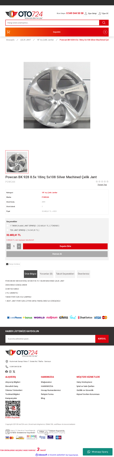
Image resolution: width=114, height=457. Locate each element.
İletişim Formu (47, 394)
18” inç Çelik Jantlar (50, 193)
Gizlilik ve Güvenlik (85, 390)
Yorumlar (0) (46, 274)
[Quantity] (14, 246)
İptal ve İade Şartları (85, 386)
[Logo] (24, 14)
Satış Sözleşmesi (84, 382)
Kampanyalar (11, 398)
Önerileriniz (83, 274)
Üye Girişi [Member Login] (92, 13)
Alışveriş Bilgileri (12, 382)
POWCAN (45, 197)
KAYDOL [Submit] (102, 339)
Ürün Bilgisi (30, 274)
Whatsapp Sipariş (97, 451)
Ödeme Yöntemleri (13, 390)
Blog (43, 398)
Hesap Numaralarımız (51, 390)
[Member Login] (86, 13)
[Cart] (57, 32)
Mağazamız (46, 382)
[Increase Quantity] (19, 246)
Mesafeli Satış (11, 386)
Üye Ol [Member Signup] (105, 13)
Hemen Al (57, 254)
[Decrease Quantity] (9, 246)
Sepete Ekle (65, 246)
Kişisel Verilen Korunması (88, 394)
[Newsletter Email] (57, 339)
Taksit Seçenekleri (65, 274)
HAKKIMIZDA (47, 386)
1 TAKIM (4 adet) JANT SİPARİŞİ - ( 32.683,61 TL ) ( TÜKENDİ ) (34, 226)
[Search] (57, 23)
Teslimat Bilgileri (12, 394)
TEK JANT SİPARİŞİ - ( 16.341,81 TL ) (24, 230)
